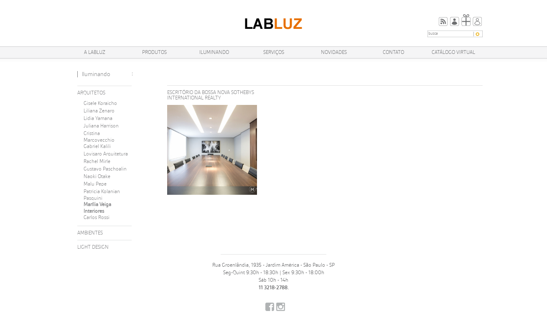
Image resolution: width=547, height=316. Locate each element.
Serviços (273, 52)
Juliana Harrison (101, 126)
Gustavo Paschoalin (105, 169)
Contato (393, 52)
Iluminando (214, 52)
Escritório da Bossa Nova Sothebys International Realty (210, 95)
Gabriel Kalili (97, 146)
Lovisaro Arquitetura (106, 154)
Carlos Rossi (96, 217)
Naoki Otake (97, 176)
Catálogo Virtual (453, 52)
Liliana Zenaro (99, 111)
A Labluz (94, 52)
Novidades (334, 52)
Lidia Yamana (98, 118)
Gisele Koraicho (100, 103)
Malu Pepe (95, 184)
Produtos (154, 52)
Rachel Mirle (97, 161)
